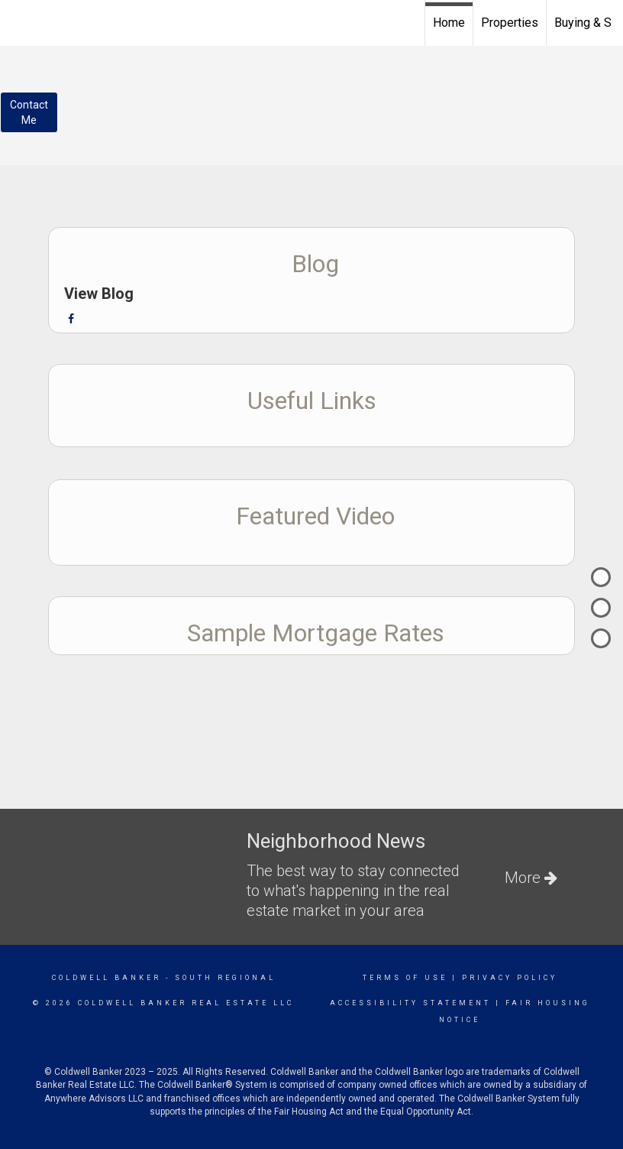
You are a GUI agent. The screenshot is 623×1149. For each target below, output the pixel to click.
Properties (509, 22)
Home (449, 22)
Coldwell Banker (106, 978)
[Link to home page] (19, 20)
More (531, 877)
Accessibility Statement (410, 1003)
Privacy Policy (509, 978)
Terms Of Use (405, 978)
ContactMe (29, 112)
